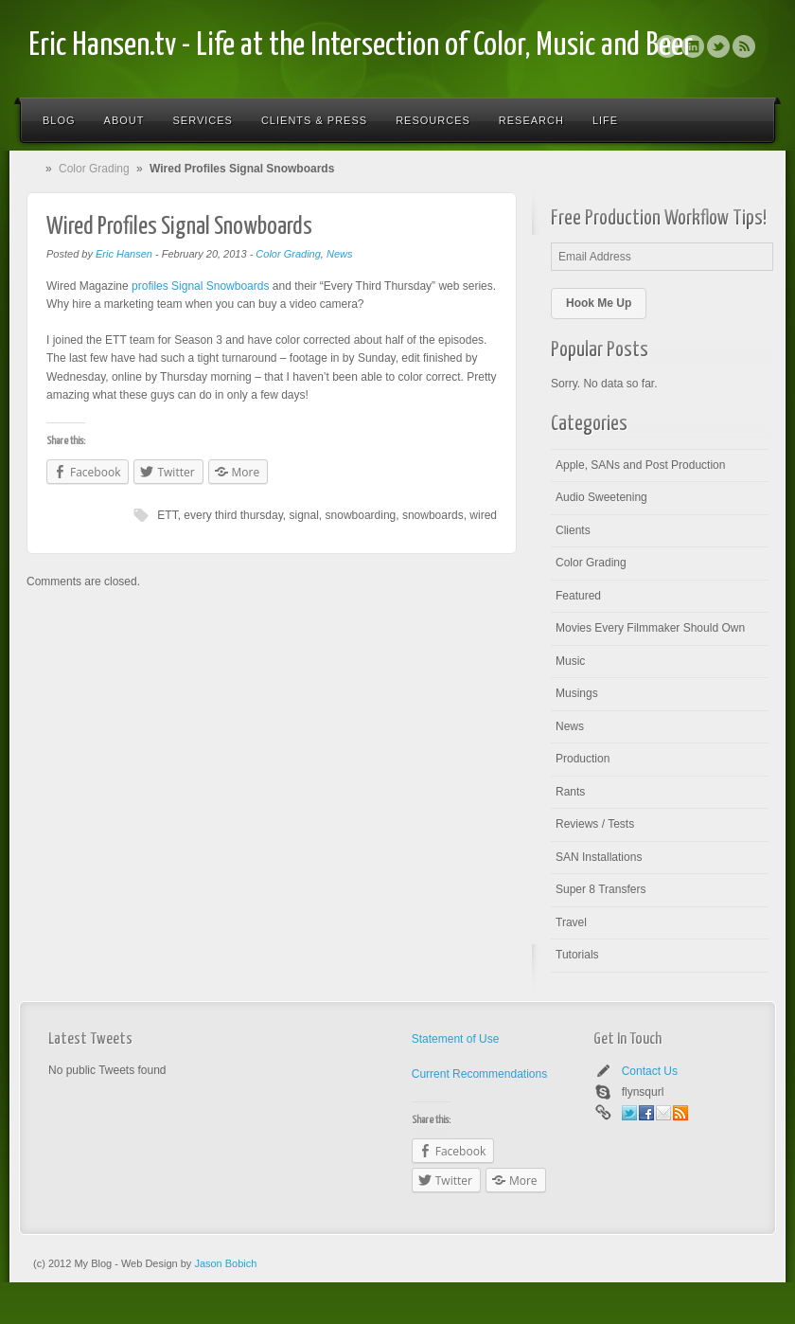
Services (202, 120)
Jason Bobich (225, 1263)
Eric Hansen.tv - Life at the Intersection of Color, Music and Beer (360, 46)
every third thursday (233, 515)
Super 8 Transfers (600, 889)
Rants (570, 791)
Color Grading (94, 168)
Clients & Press (314, 120)
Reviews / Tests (595, 824)
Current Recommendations (479, 1074)
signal (304, 515)
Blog (59, 120)
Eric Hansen (124, 253)
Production (583, 758)
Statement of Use (456, 1039)
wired (483, 515)
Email (663, 1112)
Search (749, 120)
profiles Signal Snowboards (200, 286)
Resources (433, 120)
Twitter (718, 46)
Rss (744, 46)
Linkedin (692, 46)
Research (531, 120)
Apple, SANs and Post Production (640, 465)
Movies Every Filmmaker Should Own (650, 628)
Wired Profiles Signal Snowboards (179, 227)
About (124, 120)
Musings (577, 693)
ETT (167, 515)
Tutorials (577, 954)
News (340, 253)
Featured (578, 595)
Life (605, 120)
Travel (571, 922)
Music (570, 661)
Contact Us (650, 1071)
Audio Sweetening (601, 497)
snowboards (433, 515)
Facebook (667, 46)
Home (37, 168)
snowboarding (361, 515)
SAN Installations (599, 857)
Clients (573, 530)
